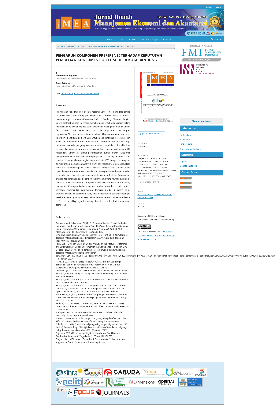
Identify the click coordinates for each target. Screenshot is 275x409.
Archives (133, 39)
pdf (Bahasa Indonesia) (152, 133)
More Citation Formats (149, 181)
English (183, 161)
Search (217, 39)
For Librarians (186, 143)
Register (208, 7)
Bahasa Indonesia (188, 165)
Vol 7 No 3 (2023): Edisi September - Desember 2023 (101, 46)
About (166, 39)
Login (218, 7)
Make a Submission (201, 121)
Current (120, 39)
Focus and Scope (149, 39)
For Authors (185, 139)
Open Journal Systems (190, 149)
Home (109, 39)
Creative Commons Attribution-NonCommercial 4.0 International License (156, 235)
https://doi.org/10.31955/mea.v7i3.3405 (80, 93)
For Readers (185, 135)
